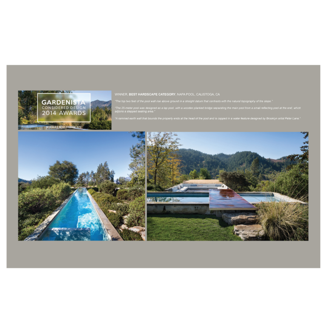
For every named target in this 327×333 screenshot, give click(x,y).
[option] (163, 166)
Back (314, 23)
